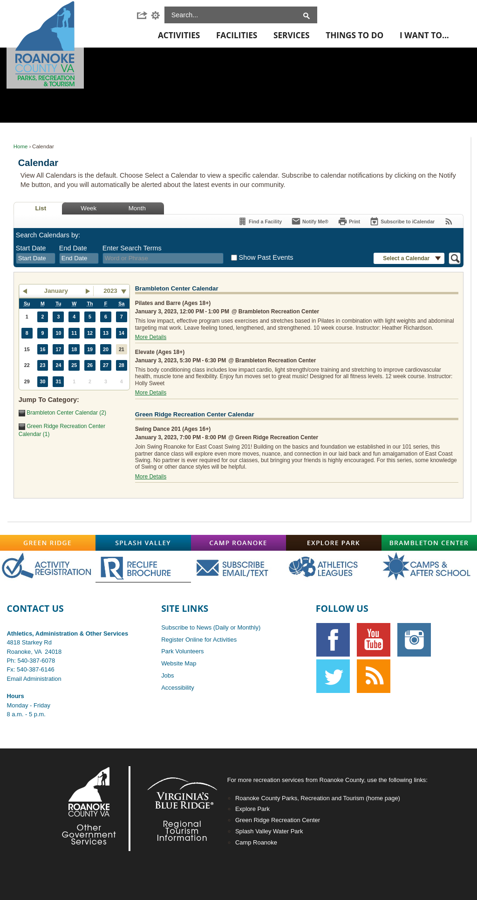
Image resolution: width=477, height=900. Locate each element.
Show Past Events (266, 257)
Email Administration (34, 678)
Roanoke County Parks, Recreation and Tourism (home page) (317, 798)
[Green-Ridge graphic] (47, 543)
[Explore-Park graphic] (334, 543)
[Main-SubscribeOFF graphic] (238, 566)
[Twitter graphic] (333, 676)
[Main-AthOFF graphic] (334, 566)
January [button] (56, 290)
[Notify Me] (309, 221)
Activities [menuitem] (179, 35)
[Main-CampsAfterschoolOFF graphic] (429, 566)
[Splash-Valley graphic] (143, 543)
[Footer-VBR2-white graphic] (175, 808)
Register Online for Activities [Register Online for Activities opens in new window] (199, 639)
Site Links (184, 608)
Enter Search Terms (132, 248)
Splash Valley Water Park (269, 831)
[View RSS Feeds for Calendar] (449, 221)
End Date (73, 248)
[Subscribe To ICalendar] (402, 221)
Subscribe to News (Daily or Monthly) (210, 627)
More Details (150, 337)
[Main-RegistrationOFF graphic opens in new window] (47, 566)
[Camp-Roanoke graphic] (238, 543)
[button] (143, 15)
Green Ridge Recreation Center (277, 820)
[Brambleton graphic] (429, 543)
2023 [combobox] (110, 290)
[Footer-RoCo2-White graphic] (91, 808)
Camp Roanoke (256, 842)
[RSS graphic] (373, 676)
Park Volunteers (182, 651)
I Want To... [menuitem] (424, 35)
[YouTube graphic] (373, 640)
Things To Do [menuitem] (354, 35)
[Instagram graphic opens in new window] (414, 640)
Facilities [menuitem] (236, 35)
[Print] (349, 221)
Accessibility (177, 687)
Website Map (178, 663)
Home (21, 146)
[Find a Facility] (260, 221)
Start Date (31, 248)
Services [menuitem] (291, 35)
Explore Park (252, 808)
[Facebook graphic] (333, 640)
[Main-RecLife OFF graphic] (143, 566)
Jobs (167, 675)
